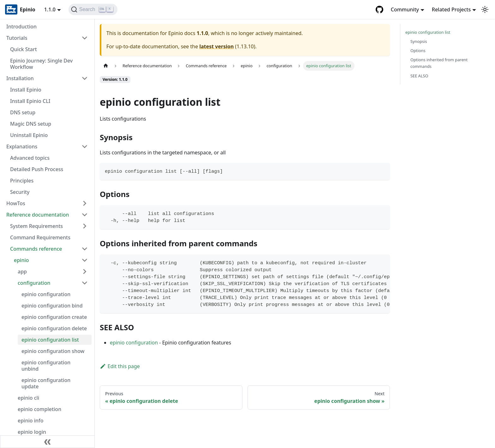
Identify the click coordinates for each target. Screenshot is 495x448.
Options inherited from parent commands (439, 63)
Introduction (21, 26)
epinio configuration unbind (45, 365)
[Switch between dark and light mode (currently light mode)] (485, 9)
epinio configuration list (50, 339)
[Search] (93, 9)
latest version (216, 46)
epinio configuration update (45, 383)
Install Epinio (25, 89)
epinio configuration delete (54, 328)
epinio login (32, 431)
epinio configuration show (53, 351)
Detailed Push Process (36, 169)
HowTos (15, 203)
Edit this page (120, 366)
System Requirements (36, 226)
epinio (21, 260)
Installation (20, 78)
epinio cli (28, 397)
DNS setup (22, 112)
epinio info (31, 420)
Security (20, 191)
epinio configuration (45, 294)
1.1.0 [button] (50, 9)
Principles (21, 180)
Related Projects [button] (451, 9)
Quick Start (23, 49)
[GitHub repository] (379, 9)
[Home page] (106, 66)
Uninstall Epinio (29, 135)
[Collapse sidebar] (47, 441)
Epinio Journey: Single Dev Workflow (41, 63)
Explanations (21, 146)
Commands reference (36, 248)
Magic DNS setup (30, 123)
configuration (34, 282)
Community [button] (405, 9)
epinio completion (39, 409)
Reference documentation (37, 214)
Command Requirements (40, 237)
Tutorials (16, 37)
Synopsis (418, 41)
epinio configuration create (54, 317)
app (22, 271)
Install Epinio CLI (30, 101)
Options (418, 50)
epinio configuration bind (52, 305)
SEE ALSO (419, 76)
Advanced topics (30, 157)
